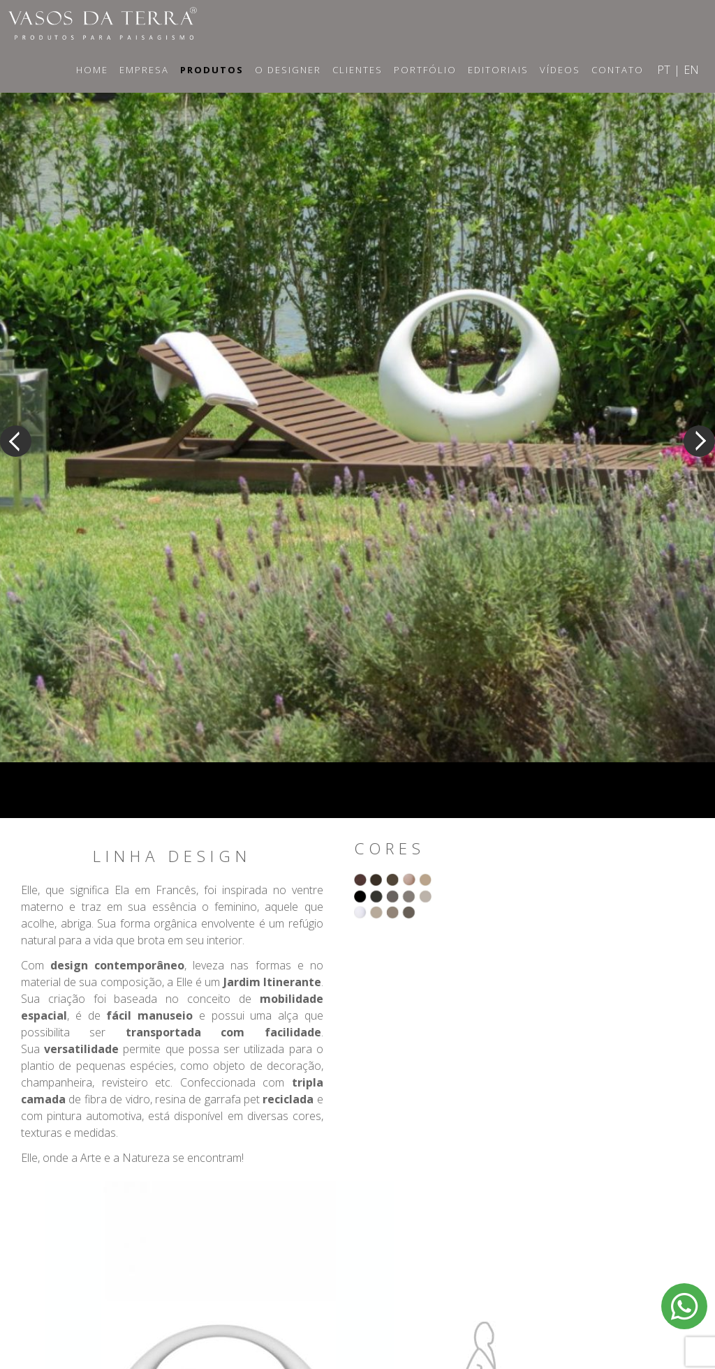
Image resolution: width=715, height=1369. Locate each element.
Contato (617, 69)
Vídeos (560, 69)
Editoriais (498, 69)
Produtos (212, 69)
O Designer (288, 69)
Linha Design (172, 856)
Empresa (144, 69)
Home (92, 69)
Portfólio (425, 69)
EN (691, 69)
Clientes (357, 69)
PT (663, 69)
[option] (357, 413)
